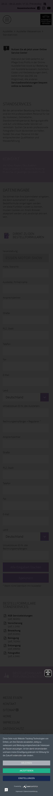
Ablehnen (26, 763)
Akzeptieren (26, 770)
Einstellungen (26, 778)
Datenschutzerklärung (30, 791)
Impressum (19, 791)
